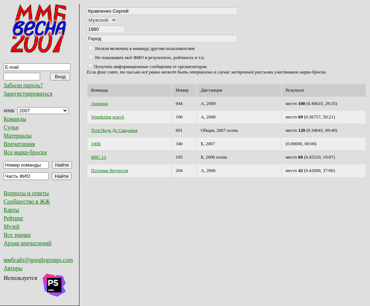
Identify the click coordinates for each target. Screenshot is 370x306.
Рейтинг (13, 218)
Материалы (18, 136)
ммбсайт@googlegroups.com (38, 260)
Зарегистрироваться (28, 94)
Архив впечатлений (28, 243)
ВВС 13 (98, 157)
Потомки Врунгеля (109, 170)
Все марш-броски (25, 152)
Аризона (99, 103)
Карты (11, 210)
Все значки (17, 235)
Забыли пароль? (23, 85)
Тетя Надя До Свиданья (114, 130)
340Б (96, 143)
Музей (12, 226)
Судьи (11, 127)
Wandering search (107, 117)
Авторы (13, 268)
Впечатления (19, 144)
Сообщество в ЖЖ (27, 201)
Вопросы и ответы (26, 193)
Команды (15, 119)
